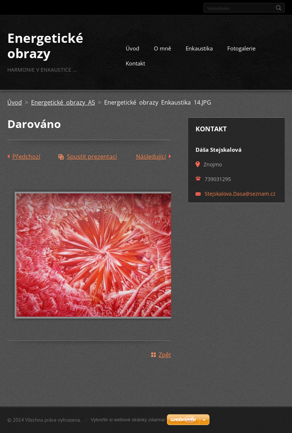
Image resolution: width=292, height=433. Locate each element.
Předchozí (26, 157)
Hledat (278, 8)
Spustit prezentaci (92, 157)
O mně (162, 48)
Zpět (165, 355)
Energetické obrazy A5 (63, 102)
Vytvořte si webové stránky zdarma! (128, 419)
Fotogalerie (241, 48)
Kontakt (135, 63)
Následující (151, 157)
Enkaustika (199, 48)
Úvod (132, 48)
